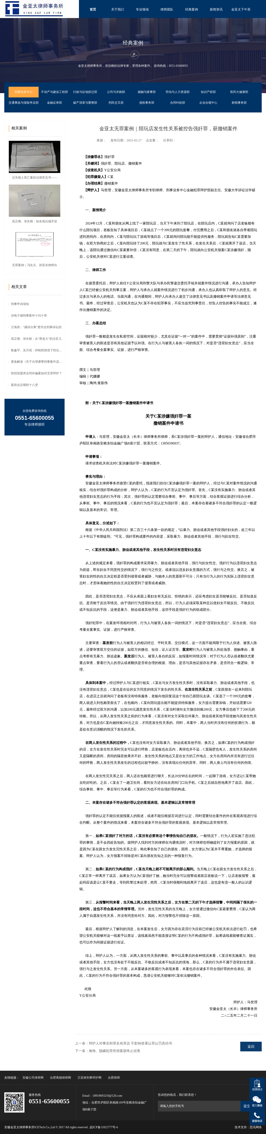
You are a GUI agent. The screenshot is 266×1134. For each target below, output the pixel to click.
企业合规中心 (208, 102)
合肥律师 (114, 1077)
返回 (251, 1046)
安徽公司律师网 (33, 1077)
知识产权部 (208, 92)
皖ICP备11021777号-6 (104, 1127)
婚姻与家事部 (147, 92)
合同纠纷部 (177, 102)
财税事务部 (239, 102)
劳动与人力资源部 (178, 92)
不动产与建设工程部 (54, 92)
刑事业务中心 (24, 92)
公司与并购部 (116, 92)
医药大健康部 (239, 92)
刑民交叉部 (116, 102)
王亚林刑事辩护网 (89, 1077)
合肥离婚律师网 (60, 1077)
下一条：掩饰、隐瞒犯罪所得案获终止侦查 (107, 1051)
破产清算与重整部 (85, 102)
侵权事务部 (146, 102)
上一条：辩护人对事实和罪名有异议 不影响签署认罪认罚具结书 (123, 1043)
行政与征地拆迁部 (85, 92)
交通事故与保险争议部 (24, 102)
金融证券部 (54, 102)
